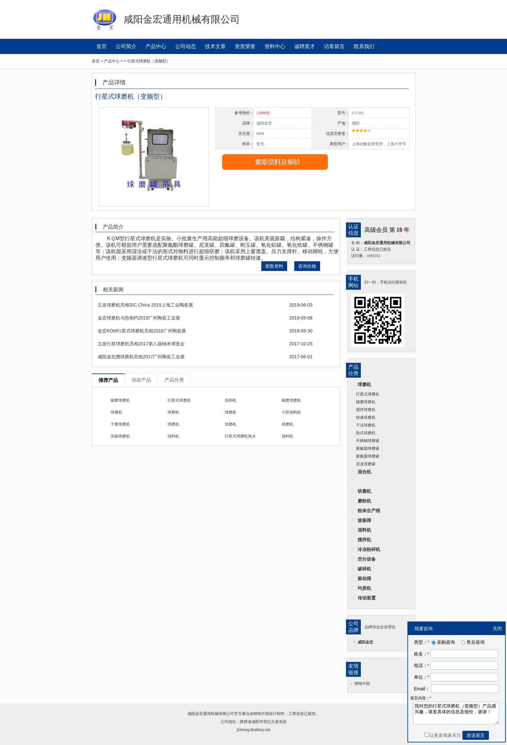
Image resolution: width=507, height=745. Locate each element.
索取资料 (274, 266)
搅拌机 (364, 539)
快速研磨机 (365, 417)
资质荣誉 (245, 46)
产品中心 (156, 46)
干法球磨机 (365, 425)
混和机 (230, 400)
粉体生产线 (369, 510)
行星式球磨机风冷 (240, 436)
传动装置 (367, 597)
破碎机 (364, 568)
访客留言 (334, 46)
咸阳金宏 (365, 642)
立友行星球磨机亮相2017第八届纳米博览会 (141, 343)
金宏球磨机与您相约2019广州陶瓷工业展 (139, 317)
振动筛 (364, 578)
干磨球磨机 (120, 424)
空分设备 (367, 559)
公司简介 (126, 46)
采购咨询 (442, 642)
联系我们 (364, 46)
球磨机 (364, 384)
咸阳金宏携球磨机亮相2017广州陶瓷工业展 (141, 356)
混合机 (364, 471)
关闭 (497, 628)
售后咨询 (472, 642)
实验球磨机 (120, 436)
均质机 (364, 588)
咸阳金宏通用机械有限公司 (211, 713)
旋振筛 (364, 520)
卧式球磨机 (365, 433)
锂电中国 (362, 683)
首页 (101, 46)
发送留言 (476, 735)
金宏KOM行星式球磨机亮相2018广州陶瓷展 (142, 330)
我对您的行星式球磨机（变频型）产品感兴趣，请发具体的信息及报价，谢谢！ (456, 713)
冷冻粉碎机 (369, 549)
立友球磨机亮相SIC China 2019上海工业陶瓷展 (145, 305)
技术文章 (215, 46)
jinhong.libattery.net (253, 730)
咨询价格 (307, 266)
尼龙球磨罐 (365, 464)
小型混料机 (291, 412)
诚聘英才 (304, 46)
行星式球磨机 (367, 394)
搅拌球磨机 (365, 409)
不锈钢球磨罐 (367, 440)
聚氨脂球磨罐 (367, 448)
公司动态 (185, 46)
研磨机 (364, 491)
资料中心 (274, 46)
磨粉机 (364, 500)
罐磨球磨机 (365, 402)
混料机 (364, 530)
